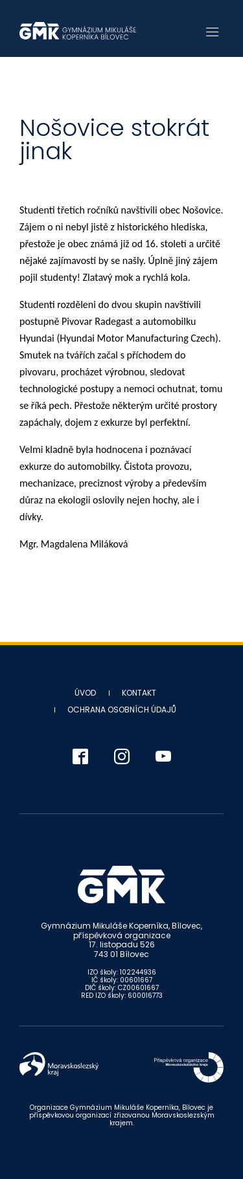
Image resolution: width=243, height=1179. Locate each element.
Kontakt (139, 692)
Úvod (85, 692)
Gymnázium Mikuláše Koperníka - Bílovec (77, 30)
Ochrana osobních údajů (121, 709)
